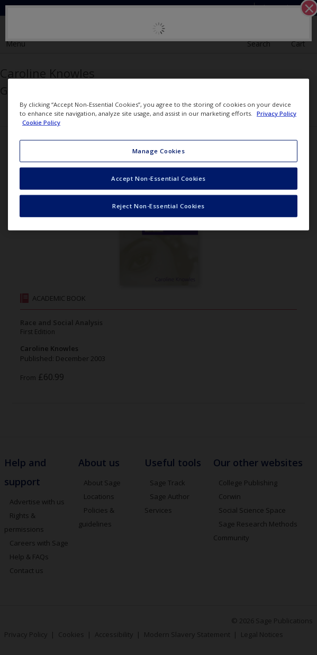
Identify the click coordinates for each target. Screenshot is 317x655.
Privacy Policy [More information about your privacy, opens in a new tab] (276, 113)
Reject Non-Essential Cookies (158, 206)
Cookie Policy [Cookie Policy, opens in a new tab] (41, 122)
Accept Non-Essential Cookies (158, 178)
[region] (158, 154)
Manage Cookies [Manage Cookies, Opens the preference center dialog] (158, 151)
